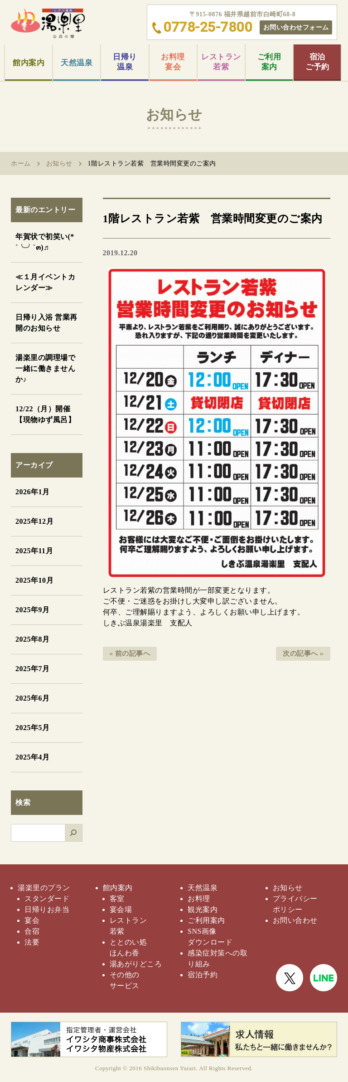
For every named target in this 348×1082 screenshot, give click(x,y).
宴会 (31, 920)
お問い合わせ (295, 920)
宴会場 (121, 909)
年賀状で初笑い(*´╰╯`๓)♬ (44, 242)
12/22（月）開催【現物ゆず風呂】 (45, 414)
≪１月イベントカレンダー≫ (45, 282)
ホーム (21, 163)
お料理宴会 (173, 62)
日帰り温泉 (125, 62)
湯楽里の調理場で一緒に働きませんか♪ (45, 368)
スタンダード (46, 898)
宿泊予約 (203, 975)
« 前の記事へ (130, 653)
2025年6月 (32, 698)
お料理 (199, 898)
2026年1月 (32, 492)
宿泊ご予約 (317, 62)
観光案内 (203, 909)
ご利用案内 (269, 62)
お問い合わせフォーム (296, 27)
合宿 (31, 931)
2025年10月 (34, 580)
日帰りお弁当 (46, 909)
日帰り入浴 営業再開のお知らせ (46, 322)
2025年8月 (32, 639)
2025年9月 (32, 610)
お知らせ (59, 163)
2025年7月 (32, 669)
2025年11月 (34, 551)
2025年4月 (32, 757)
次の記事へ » (303, 653)
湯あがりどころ (136, 964)
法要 (31, 942)
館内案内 (28, 62)
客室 (117, 898)
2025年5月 (32, 727)
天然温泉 (76, 62)
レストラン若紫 (221, 62)
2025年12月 (34, 521)
